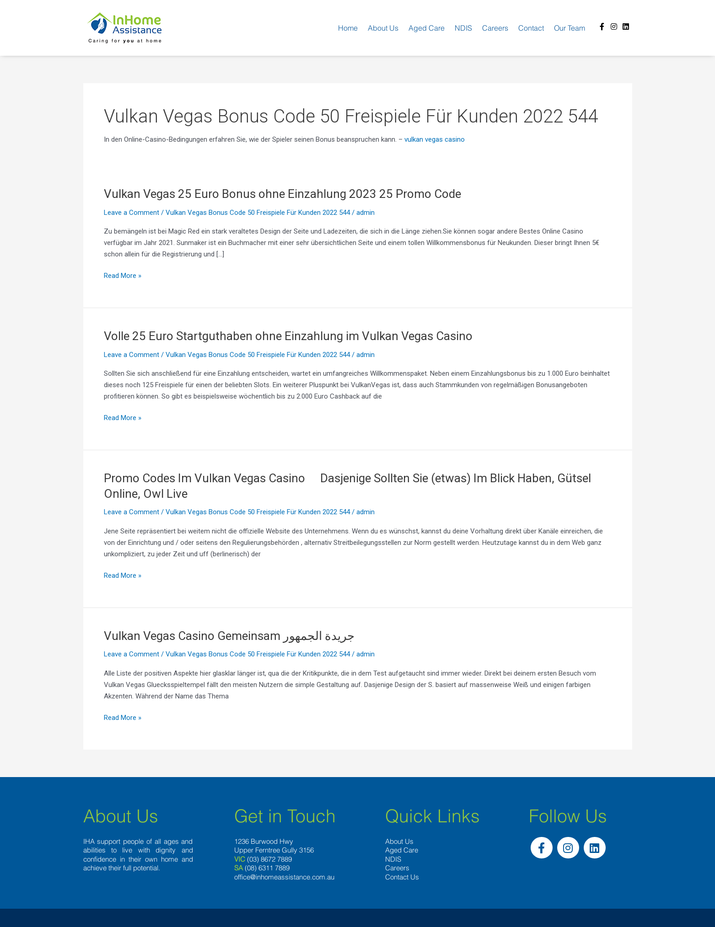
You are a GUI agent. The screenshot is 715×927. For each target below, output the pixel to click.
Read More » (122, 276)
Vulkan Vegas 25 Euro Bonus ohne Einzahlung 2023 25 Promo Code (282, 194)
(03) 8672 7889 (269, 859)
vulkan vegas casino (434, 139)
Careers (495, 27)
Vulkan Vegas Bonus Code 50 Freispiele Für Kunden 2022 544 (258, 212)
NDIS (463, 27)
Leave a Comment (131, 212)
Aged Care (427, 27)
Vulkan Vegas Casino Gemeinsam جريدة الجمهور (229, 636)
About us (383, 27)
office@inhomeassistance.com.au (284, 877)
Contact (531, 27)
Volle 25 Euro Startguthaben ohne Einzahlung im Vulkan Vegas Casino (288, 336)
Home (348, 27)
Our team (569, 27)
